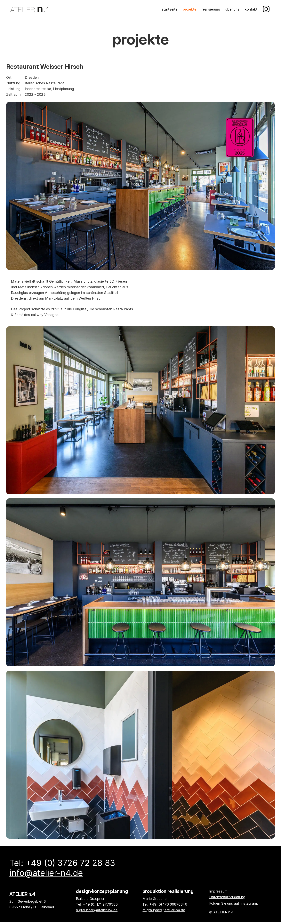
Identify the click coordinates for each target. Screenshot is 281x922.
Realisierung (211, 9)
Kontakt (251, 9)
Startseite (169, 9)
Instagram (248, 903)
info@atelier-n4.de (46, 873)
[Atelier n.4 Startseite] (30, 9)
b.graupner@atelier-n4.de (96, 910)
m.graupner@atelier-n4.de (163, 910)
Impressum (218, 891)
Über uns (232, 9)
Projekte (189, 9)
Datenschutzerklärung (227, 897)
